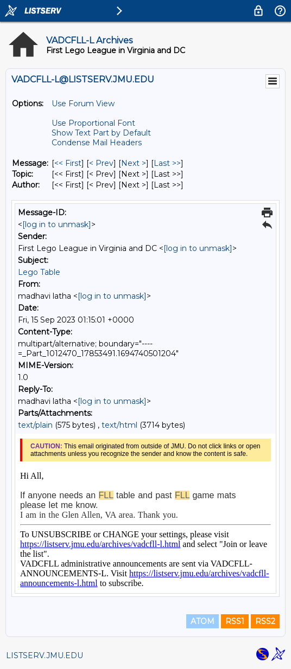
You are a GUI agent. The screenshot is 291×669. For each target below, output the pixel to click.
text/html (119, 425)
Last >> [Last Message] (167, 163)
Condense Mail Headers (97, 142)
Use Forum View (83, 103)
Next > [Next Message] (133, 163)
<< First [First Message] (67, 163)
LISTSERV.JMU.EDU (44, 655)
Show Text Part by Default (101, 133)
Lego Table (39, 272)
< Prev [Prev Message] (101, 163)
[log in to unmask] (56, 224)
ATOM (202, 621)
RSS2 (265, 621)
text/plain (35, 425)
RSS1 (234, 621)
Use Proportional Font (93, 123)
